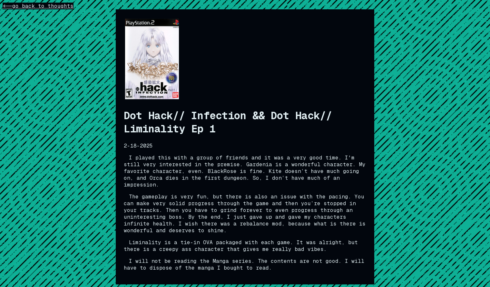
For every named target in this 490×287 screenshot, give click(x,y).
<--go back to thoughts (38, 6)
